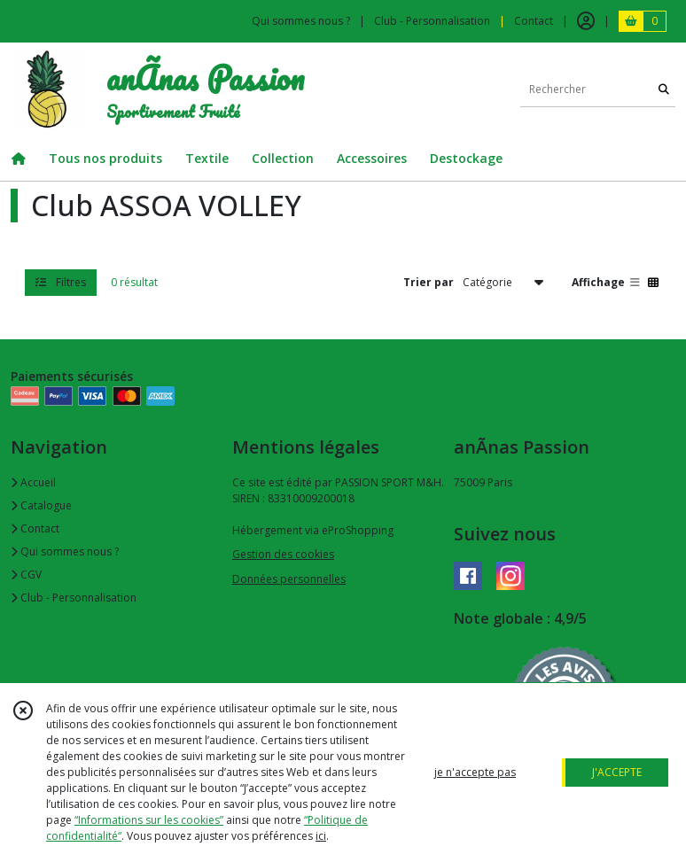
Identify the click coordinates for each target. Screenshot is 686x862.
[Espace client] (586, 21)
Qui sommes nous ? (65, 551)
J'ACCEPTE (617, 772)
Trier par (428, 282)
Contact (533, 20)
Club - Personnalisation (73, 597)
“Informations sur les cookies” (148, 819)
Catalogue (41, 505)
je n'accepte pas (475, 772)
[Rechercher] (663, 89)
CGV (26, 574)
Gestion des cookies (283, 554)
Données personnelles (289, 578)
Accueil (33, 482)
